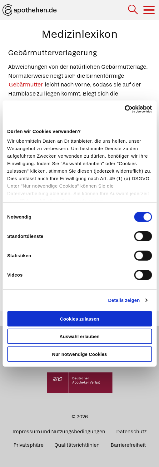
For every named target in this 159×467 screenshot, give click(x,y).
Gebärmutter (26, 84)
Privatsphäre (28, 445)
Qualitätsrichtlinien (77, 445)
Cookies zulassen (79, 318)
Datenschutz (131, 431)
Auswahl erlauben (79, 336)
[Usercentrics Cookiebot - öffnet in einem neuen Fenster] (124, 109)
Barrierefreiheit (128, 445)
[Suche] (133, 10)
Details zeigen (124, 300)
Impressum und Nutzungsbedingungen (58, 431)
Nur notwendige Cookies (79, 353)
